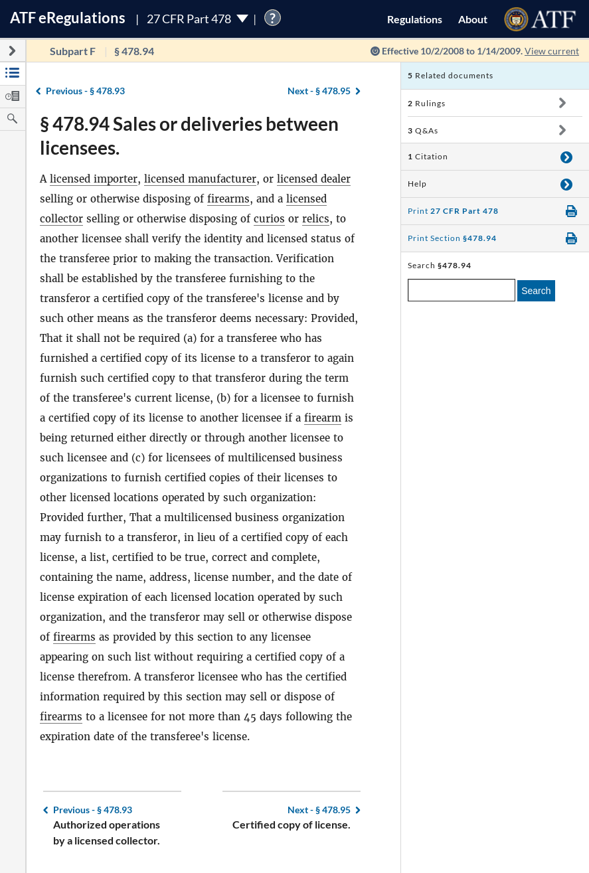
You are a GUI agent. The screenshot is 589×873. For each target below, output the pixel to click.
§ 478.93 (85, 90)
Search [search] (535, 290)
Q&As (423, 130)
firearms (228, 199)
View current (552, 50)
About (472, 19)
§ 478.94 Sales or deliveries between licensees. (189, 135)
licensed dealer (314, 179)
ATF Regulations (68, 18)
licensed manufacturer (200, 179)
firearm (322, 418)
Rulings (427, 103)
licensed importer (93, 179)
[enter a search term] (461, 290)
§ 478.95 (319, 90)
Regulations (414, 19)
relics (315, 218)
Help (417, 184)
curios (269, 218)
